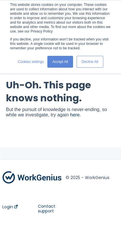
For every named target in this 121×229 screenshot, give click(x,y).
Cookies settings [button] (31, 62)
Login (10, 206)
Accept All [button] (60, 62)
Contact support (46, 208)
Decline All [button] (90, 62)
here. (75, 114)
